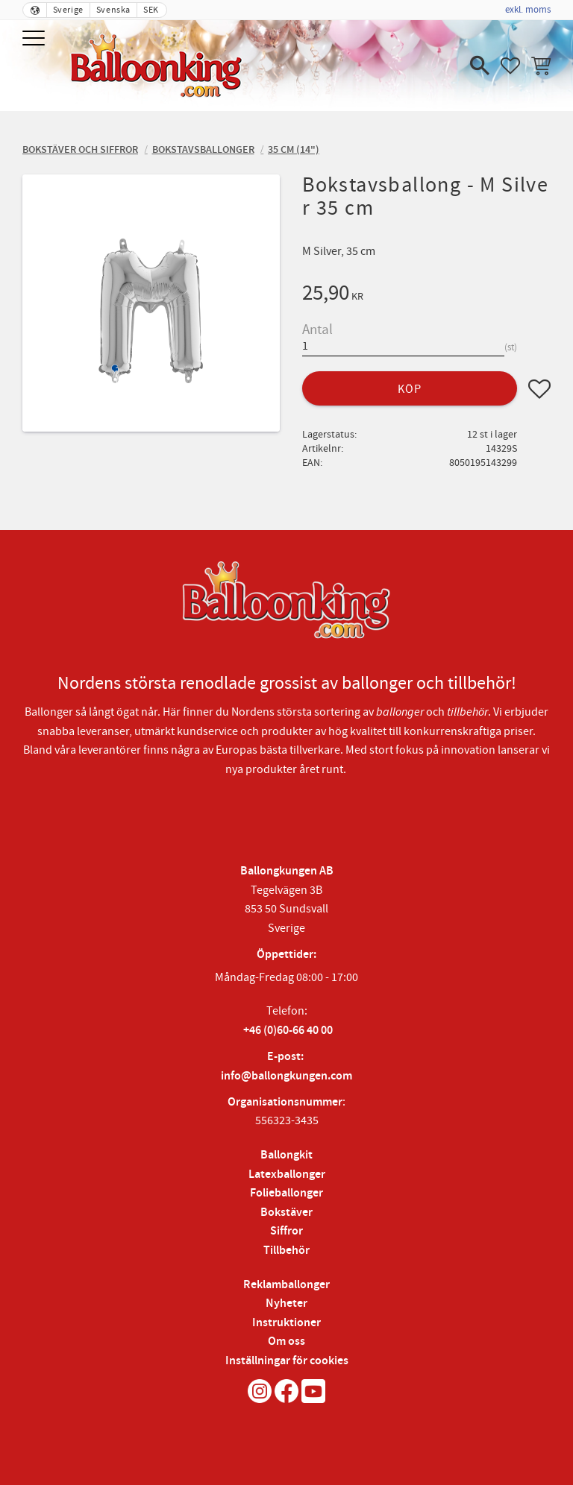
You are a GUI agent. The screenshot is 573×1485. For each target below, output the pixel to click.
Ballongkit (286, 1155)
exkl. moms (528, 10)
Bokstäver (286, 1212)
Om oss (286, 1341)
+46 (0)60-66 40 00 (288, 1030)
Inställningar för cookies (286, 1361)
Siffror (286, 1231)
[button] (35, 39)
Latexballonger (286, 1174)
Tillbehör (286, 1250)
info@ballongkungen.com (286, 1076)
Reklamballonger (286, 1285)
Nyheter (286, 1303)
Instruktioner (286, 1323)
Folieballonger (286, 1193)
